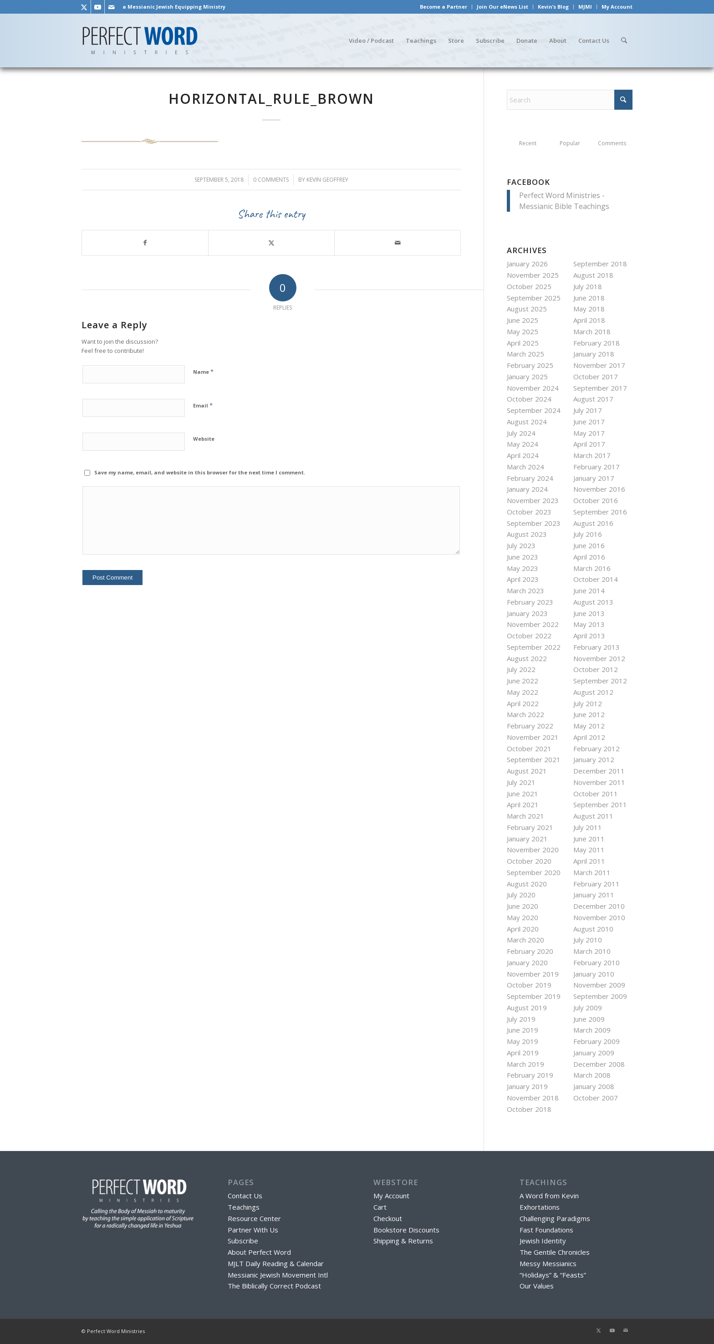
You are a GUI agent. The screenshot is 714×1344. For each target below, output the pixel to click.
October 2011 (595, 793)
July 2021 (521, 782)
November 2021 (533, 737)
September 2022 (534, 647)
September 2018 (600, 263)
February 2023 (530, 601)
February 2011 (596, 883)
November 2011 (599, 782)
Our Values (537, 1285)
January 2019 (527, 1086)
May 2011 (589, 849)
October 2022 (529, 635)
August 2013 (593, 601)
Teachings (244, 1207)
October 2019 (529, 984)
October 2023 (529, 511)
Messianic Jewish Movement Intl (278, 1274)
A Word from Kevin (549, 1195)
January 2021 (527, 838)
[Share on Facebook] (145, 242)
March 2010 (592, 951)
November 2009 (599, 984)
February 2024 (530, 478)
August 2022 (527, 658)
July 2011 (587, 827)
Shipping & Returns (403, 1240)
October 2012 (595, 669)
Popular (570, 143)
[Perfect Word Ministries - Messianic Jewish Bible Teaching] (140, 40)
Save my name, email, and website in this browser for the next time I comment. (199, 472)
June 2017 (589, 421)
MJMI (585, 6)
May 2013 (589, 624)
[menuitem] (443, 7)
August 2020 (527, 883)
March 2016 (592, 568)
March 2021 (525, 815)
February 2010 (596, 962)
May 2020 (522, 917)
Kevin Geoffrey (327, 179)
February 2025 (530, 365)
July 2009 (587, 1007)
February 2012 (596, 748)
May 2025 (522, 331)
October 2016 (595, 500)
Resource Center (254, 1218)
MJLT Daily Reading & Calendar (276, 1263)
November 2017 (599, 365)
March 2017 (592, 455)
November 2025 (533, 275)
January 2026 (527, 263)
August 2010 (593, 928)
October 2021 (529, 748)
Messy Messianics (548, 1263)
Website (203, 438)
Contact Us (245, 1195)
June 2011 (589, 838)
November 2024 (533, 387)
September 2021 (534, 759)
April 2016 (589, 556)
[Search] (623, 40)
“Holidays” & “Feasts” (553, 1274)
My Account (617, 6)
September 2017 (600, 387)
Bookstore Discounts (406, 1229)
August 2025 (527, 308)
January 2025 (527, 376)
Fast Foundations (546, 1229)
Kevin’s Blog (553, 6)
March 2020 (525, 939)
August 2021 (527, 770)
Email (203, 405)
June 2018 (589, 297)
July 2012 (587, 703)
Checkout (387, 1218)
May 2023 (522, 568)
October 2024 (529, 398)
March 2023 (525, 590)
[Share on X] (271, 242)
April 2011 (589, 860)
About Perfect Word (259, 1252)
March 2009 (592, 1029)
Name (203, 371)
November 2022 (533, 624)
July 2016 (587, 534)
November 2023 (533, 500)
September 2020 (534, 872)
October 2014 (595, 579)
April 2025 (523, 342)
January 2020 (527, 962)
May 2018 (589, 308)
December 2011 (599, 770)
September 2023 (534, 523)
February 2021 (530, 827)
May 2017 (589, 433)
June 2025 (522, 320)
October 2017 (595, 376)
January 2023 (527, 613)
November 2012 (599, 658)
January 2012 (593, 759)
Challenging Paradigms (555, 1218)
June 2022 (522, 680)
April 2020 (523, 928)
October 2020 (529, 860)
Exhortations (540, 1207)
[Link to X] (84, 7)
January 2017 (593, 478)
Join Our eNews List (502, 6)
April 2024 (523, 455)
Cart (380, 1207)
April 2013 (589, 635)
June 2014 (589, 590)
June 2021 (522, 793)
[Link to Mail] (111, 7)
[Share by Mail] (397, 242)
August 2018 (593, 275)
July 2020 (521, 894)
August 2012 (593, 692)
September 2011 (600, 804)
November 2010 (599, 917)
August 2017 (593, 398)
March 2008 (592, 1074)
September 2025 (534, 297)
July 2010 (587, 939)
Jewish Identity (543, 1240)
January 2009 (593, 1052)
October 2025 (529, 286)
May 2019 (522, 1041)
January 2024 (527, 489)
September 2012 (600, 680)
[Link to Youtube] (97, 7)
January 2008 (593, 1086)
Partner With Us (253, 1229)
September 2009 (600, 996)
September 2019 (534, 996)
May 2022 (522, 692)
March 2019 (525, 1064)
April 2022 (523, 703)
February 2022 (530, 725)
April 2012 (589, 737)
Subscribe (243, 1240)
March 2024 (525, 466)
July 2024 (521, 433)
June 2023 (522, 556)
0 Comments (271, 179)
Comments (612, 143)
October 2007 (595, 1097)
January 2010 (593, 973)
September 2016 (600, 511)
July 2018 (587, 286)
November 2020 (533, 849)
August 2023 (527, 534)
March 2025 (525, 353)
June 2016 (589, 545)
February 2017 (596, 466)
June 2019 (522, 1029)
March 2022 (525, 714)
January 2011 (593, 894)
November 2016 (599, 489)
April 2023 (523, 579)
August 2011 (593, 815)
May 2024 (522, 443)
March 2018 (592, 331)
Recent (527, 143)
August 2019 (527, 1007)
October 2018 (529, 1109)
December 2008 (599, 1064)
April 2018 (589, 320)
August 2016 (593, 523)
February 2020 (530, 951)
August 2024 (527, 421)
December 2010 (599, 906)
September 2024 (534, 410)
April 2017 (589, 443)
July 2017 (587, 410)
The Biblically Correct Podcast (274, 1285)
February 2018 (596, 342)
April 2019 (523, 1052)
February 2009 (596, 1041)
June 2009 (589, 1018)
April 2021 (523, 804)
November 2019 (533, 973)
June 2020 (522, 906)
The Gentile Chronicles (555, 1252)
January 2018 (593, 353)
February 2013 (596, 647)
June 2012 (589, 714)
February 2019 (530, 1074)
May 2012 (589, 725)
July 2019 (521, 1018)
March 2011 (592, 872)
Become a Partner (443, 6)
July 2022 (521, 669)
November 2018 (533, 1097)
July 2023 (521, 545)
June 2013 (589, 613)
